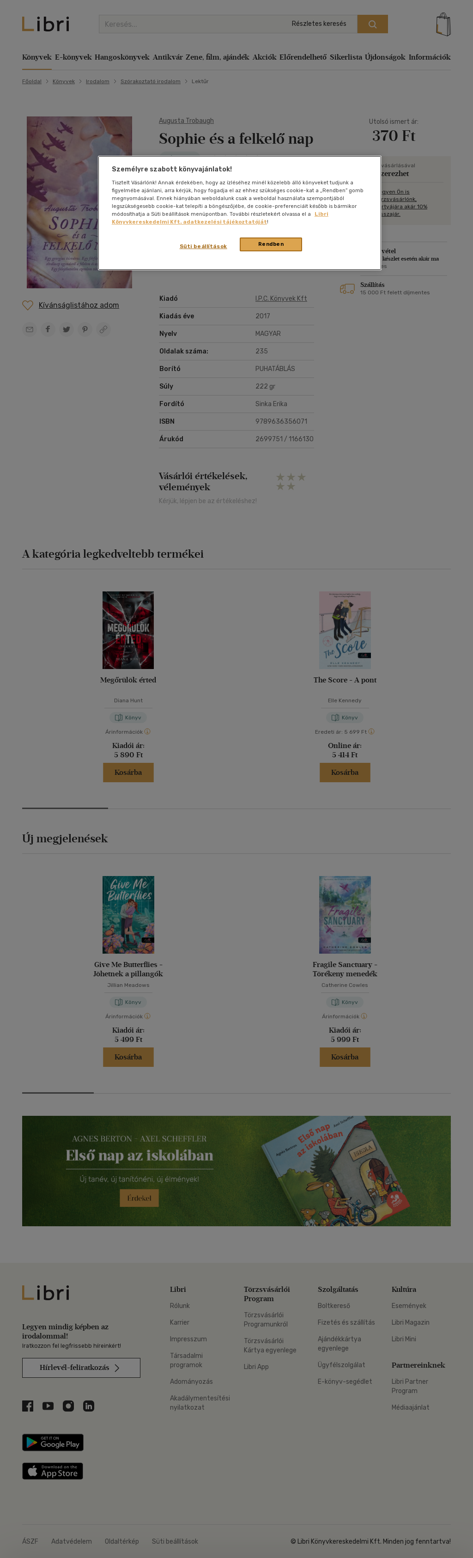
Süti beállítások (203, 246)
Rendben (271, 244)
